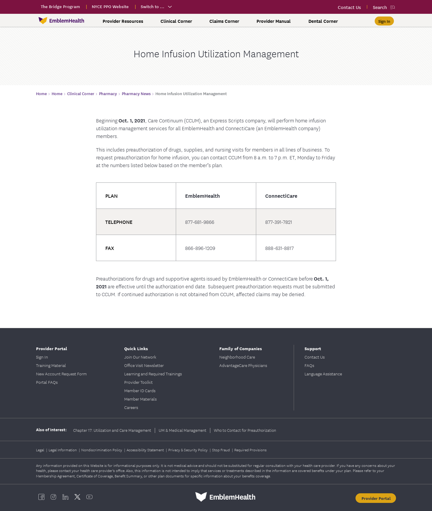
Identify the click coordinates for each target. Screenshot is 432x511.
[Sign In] (384, 21)
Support (312, 348)
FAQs (309, 365)
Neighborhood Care (237, 356)
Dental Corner (323, 21)
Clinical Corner (176, 21)
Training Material (51, 365)
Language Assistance (323, 373)
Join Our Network (140, 356)
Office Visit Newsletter (144, 365)
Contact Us (314, 356)
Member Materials (140, 398)
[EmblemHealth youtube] (89, 496)
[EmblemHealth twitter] (77, 496)
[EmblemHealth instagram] (53, 496)
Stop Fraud (221, 449)
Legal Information (63, 449)
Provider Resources (123, 21)
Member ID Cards (139, 390)
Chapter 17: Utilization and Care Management (112, 430)
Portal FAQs (47, 382)
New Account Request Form (61, 373)
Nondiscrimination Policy (102, 449)
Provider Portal (51, 348)
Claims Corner (224, 21)
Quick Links (136, 348)
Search (380, 7)
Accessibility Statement (146, 449)
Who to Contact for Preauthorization (245, 430)
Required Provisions (250, 449)
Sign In (42, 356)
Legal (40, 449)
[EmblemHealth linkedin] (65, 496)
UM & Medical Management (182, 430)
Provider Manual (273, 21)
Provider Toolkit (138, 382)
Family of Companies (240, 348)
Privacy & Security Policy (188, 449)
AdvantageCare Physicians (243, 365)
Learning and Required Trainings (153, 373)
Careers (131, 407)
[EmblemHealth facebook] (41, 496)
